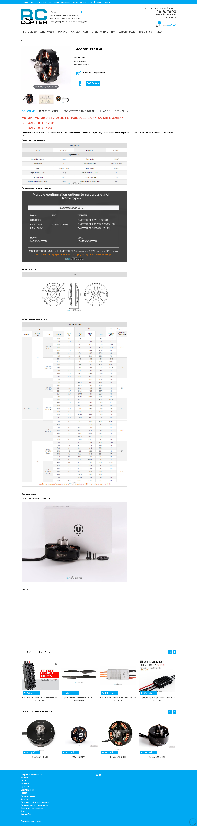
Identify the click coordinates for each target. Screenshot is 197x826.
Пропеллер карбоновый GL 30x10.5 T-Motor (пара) (79, 699)
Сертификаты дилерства (32, 808)
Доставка (25, 784)
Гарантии (25, 787)
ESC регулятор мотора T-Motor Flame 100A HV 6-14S (157, 699)
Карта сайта (26, 814)
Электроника (100, 31)
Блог (23, 811)
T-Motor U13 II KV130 (39, 122)
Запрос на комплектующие (59, 2)
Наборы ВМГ (146, 31)
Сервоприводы (128, 31)
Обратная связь (27, 790)
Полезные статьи (28, 796)
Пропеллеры (29, 31)
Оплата (24, 781)
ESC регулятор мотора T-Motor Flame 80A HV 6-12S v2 (40, 699)
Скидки (75, 2)
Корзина (99, 2)
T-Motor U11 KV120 (157, 757)
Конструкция (48, 31)
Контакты (109, 2)
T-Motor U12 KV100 (118, 757)
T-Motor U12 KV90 (79, 757)
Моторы (63, 31)
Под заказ (93, 83)
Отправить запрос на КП (31, 775)
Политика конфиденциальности (35, 802)
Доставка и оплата (38, 2)
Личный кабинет (86, 2)
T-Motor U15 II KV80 (40, 757)
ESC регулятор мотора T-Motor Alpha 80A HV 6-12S (118, 699)
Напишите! (170, 17)
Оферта (24, 799)
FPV (114, 31)
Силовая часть (80, 31)
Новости (24, 793)
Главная (25, 2)
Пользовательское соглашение (34, 805)
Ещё (159, 31)
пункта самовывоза (71, 16)
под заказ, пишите (81, 64)
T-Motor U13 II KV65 (38, 127)
